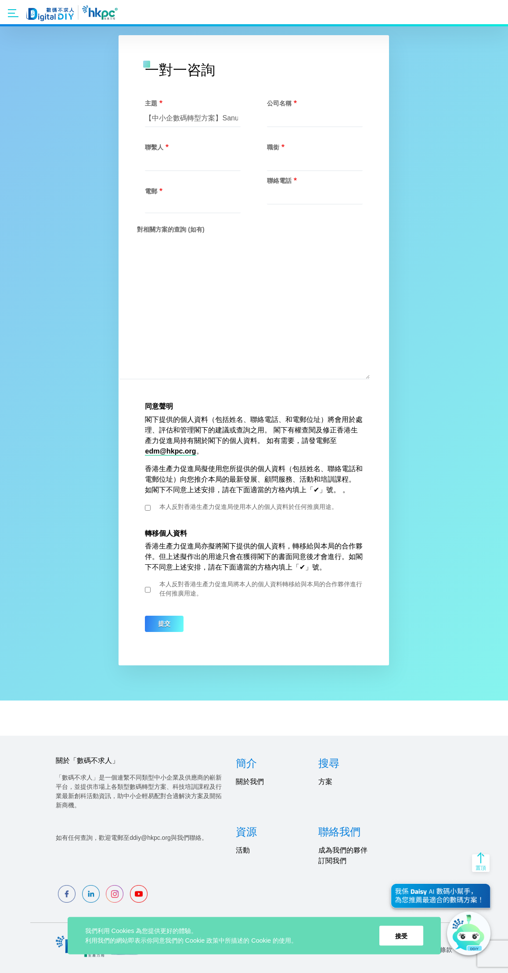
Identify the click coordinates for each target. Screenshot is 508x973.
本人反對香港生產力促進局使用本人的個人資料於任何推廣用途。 (248, 506)
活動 (243, 850)
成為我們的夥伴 (342, 850)
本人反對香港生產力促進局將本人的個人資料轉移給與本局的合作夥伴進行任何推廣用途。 (260, 589)
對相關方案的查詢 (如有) (170, 229)
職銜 (273, 147)
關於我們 (250, 781)
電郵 (151, 191)
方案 (325, 781)
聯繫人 (154, 147)
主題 (151, 103)
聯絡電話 (279, 180)
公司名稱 (279, 103)
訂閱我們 (332, 860)
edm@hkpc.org (170, 451)
